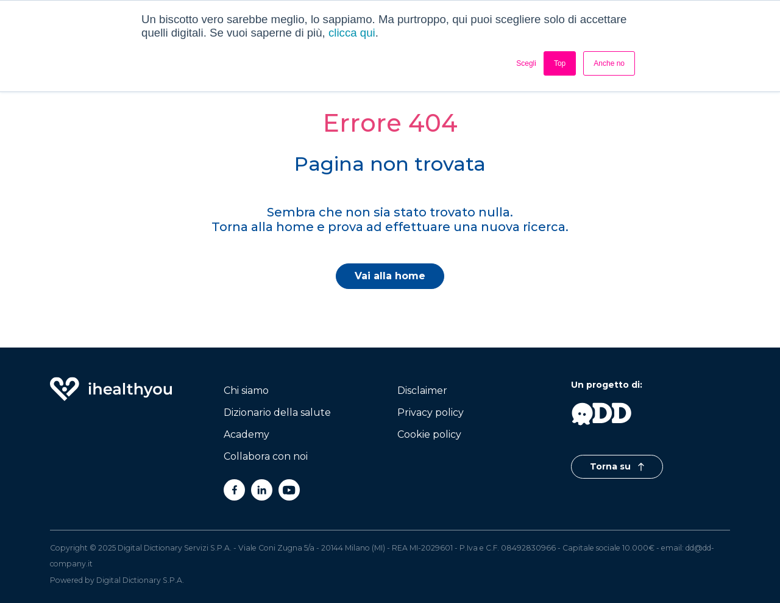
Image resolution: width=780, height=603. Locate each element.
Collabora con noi (266, 456)
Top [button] (560, 63)
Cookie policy (429, 434)
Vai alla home (390, 276)
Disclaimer (422, 390)
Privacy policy (430, 412)
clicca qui (351, 32)
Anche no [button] (609, 63)
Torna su (617, 466)
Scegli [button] (526, 63)
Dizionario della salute (277, 412)
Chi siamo (246, 390)
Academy (246, 434)
